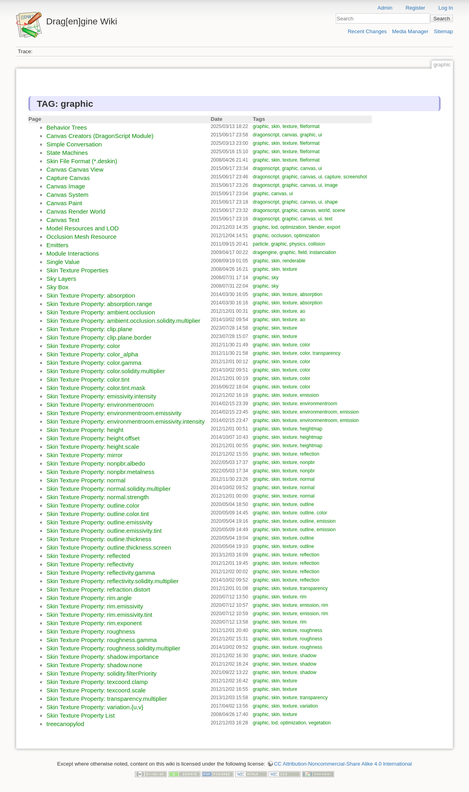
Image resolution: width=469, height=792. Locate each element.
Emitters (57, 245)
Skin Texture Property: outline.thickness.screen (108, 547)
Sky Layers (61, 278)
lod (274, 227)
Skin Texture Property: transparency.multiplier (106, 698)
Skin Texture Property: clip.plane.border (98, 337)
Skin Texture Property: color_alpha (92, 354)
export (333, 227)
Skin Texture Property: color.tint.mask (95, 387)
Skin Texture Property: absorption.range (99, 303)
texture (290, 126)
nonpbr (307, 462)
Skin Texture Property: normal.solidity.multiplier (108, 488)
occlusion (281, 235)
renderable (294, 261)
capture (333, 177)
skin (275, 126)
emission (309, 395)
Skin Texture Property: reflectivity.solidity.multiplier (112, 581)
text (328, 219)
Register (415, 8)
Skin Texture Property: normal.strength (97, 497)
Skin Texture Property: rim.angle (89, 597)
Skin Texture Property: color (83, 345)
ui (320, 135)
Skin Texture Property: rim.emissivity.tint (99, 614)
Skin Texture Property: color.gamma (93, 362)
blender (316, 227)
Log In (446, 8)
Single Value (63, 261)
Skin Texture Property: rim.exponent (94, 623)
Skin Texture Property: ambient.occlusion (100, 312)
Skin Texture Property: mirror (84, 455)
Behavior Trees (66, 127)
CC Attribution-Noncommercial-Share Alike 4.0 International (343, 764)
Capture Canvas (68, 177)
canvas (289, 135)
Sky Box (57, 287)
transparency (326, 353)
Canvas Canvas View (74, 169)
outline (307, 504)
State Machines (67, 152)
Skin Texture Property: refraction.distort (98, 589)
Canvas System (67, 194)
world (324, 210)
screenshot (355, 177)
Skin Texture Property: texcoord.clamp (97, 681)
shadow (308, 655)
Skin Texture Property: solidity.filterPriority (101, 673)
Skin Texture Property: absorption (90, 295)
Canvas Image (65, 186)
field (302, 252)
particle (261, 244)
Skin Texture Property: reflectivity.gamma (100, 572)
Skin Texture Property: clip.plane (89, 329)
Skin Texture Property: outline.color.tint (97, 513)
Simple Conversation (74, 144)
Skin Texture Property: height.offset (93, 438)
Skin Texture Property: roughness (90, 631)
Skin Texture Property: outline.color (92, 505)
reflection (309, 454)
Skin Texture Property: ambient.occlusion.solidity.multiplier (123, 320)
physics (297, 244)
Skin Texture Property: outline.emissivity (99, 522)
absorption (311, 294)
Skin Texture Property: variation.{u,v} (94, 707)
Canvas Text (62, 219)
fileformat (309, 126)
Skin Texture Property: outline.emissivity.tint (104, 530)
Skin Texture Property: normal (85, 480)
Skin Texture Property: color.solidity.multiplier (105, 371)
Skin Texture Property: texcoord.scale (96, 690)
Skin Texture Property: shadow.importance (102, 656)
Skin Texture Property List (80, 715)
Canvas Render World (75, 211)
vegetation (320, 723)
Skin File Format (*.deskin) (81, 161)
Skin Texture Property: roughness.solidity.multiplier (113, 648)
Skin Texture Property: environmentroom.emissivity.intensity (125, 421)
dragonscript (266, 135)
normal (307, 479)
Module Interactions (72, 253)
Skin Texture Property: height (84, 429)
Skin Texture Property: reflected (88, 555)
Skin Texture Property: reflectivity (90, 564)
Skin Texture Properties (77, 270)
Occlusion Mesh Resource (81, 236)
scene (339, 210)
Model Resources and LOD (82, 228)
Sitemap (443, 31)
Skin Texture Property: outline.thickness (98, 539)
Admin (384, 8)
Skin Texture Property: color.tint (87, 379)
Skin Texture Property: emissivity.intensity (101, 396)
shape (331, 202)
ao (302, 311)
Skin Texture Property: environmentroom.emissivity (113, 413)
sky (275, 277)
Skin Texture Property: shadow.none (94, 665)
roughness (311, 630)
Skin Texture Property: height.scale (92, 446)
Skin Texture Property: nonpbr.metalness (100, 471)
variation (309, 706)
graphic (261, 126)
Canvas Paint (64, 203)
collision (316, 244)
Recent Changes (367, 31)
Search (441, 19)
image (331, 185)
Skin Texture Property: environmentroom (100, 404)
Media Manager (410, 31)
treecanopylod (65, 723)
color (305, 345)
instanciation (322, 252)
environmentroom (318, 403)
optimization (293, 227)
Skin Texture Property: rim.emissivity (94, 606)
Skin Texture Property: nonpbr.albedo (95, 463)
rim (303, 597)
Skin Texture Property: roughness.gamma (101, 639)
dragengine (265, 252)
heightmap (311, 429)
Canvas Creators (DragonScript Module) (100, 135)
